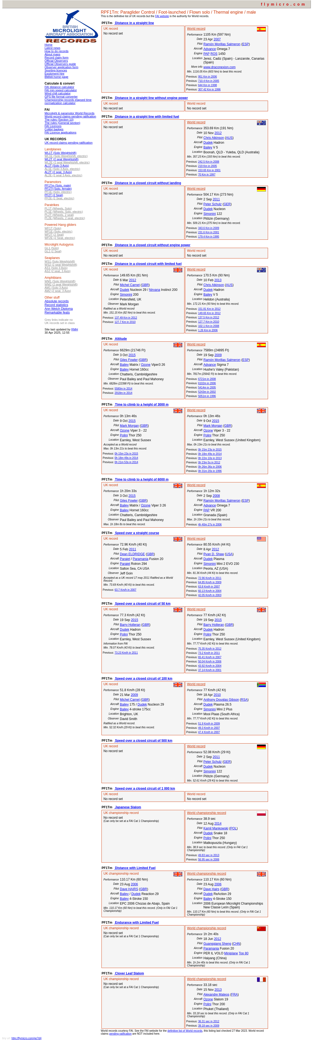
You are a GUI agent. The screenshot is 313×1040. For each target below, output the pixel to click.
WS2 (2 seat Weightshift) (61, 264)
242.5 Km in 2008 (208, 161)
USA (229, 554)
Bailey (207, 147)
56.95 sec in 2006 (208, 859)
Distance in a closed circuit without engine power (152, 245)
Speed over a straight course (136, 533)
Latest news (53, 47)
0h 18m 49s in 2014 (126, 457)
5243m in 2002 (207, 391)
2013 (217, 280)
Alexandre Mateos (216, 994)
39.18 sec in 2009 (208, 1025)
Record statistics (56, 305)
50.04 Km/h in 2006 (209, 661)
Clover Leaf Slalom (129, 973)
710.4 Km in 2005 (208, 80)
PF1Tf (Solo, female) (58, 188)
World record (196, 29)
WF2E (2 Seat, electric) (60, 237)
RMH (74, 329)
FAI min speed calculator (61, 90)
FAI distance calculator (59, 87)
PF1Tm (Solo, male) (58, 185)
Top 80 (243, 953)
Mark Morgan (129, 426)
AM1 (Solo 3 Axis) (56, 287)
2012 (218, 133)
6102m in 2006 (207, 383)
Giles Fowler (129, 360)
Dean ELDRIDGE (132, 554)
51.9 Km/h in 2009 (209, 723)
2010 (217, 695)
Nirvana (154, 290)
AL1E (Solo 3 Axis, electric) (62, 168)
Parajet (125, 559)
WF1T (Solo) (53, 228)
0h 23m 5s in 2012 (209, 462)
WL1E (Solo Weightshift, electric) (66, 156)
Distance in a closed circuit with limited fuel (148, 264)
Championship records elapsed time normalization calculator (68, 101)
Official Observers (56, 60)
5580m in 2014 (123, 388)
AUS (229, 138)
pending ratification (120, 1033)
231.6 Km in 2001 (208, 232)
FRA (234, 994)
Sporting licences (56, 70)
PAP (206, 54)
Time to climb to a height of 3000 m (141, 404)
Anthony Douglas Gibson (221, 700)
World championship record (206, 813)
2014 (217, 823)
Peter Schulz (212, 204)
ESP (245, 44)
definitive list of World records (184, 1030)
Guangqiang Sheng (217, 944)
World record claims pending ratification (70, 116)
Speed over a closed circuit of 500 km (143, 740)
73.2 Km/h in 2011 (209, 653)
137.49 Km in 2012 (126, 317)
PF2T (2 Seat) (54, 195)
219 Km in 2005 (207, 166)
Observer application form (61, 67)
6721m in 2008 (207, 379)
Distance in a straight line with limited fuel (146, 117)
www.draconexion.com (219, 67)
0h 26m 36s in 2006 (210, 466)
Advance (209, 49)
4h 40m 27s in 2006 (210, 524)
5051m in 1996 (207, 396)
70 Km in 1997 (207, 174)
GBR (145, 285)
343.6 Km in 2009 (208, 228)
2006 (134, 884)
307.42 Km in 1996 (209, 89)
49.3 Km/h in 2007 (209, 727)
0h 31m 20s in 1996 (210, 471)
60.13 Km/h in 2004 (209, 590)
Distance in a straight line (134, 23)
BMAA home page (57, 76)
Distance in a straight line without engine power (151, 98)
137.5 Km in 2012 (208, 317)
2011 (216, 199)
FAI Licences (53, 126)
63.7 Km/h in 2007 (125, 589)
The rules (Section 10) (59, 119)
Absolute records (57, 301)
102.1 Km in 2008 (208, 326)
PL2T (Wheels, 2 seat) (59, 214)
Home (48, 44)
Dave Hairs (211, 889)
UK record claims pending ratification (69, 142)
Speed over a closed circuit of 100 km (143, 678)
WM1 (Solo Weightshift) (60, 281)
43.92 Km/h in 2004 (209, 665)
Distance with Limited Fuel (135, 868)
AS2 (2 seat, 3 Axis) (58, 271)
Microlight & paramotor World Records (70, 113)
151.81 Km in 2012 (209, 308)
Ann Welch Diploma (59, 309)
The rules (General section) (62, 122)
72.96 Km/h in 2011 (209, 578)
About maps (53, 54)
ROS (213, 54)
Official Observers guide (60, 64)
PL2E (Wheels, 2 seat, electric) (65, 218)
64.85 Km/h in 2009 (209, 582)
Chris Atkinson (213, 138)
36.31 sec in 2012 (208, 1021)
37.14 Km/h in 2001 (209, 670)
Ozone (145, 365)
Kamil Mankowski (215, 828)
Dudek (208, 142)
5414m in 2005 (207, 387)
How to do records (57, 51)
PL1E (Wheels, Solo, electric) (64, 211)
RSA (244, 700)
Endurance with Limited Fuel (136, 922)
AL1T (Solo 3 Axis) (57, 165)
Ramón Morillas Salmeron (221, 44)
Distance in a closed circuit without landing (147, 183)
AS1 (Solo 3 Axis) (56, 267)
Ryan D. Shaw (213, 554)
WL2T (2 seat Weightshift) (62, 159)
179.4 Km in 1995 (208, 236)
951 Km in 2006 (207, 76)
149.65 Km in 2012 (209, 313)
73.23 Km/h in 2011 (126, 652)
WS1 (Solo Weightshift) (60, 261)
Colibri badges (54, 129)
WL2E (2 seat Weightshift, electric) (67, 162)
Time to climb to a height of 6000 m (141, 479)
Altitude (120, 339)
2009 (218, 355)
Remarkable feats (57, 312)
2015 (132, 355)
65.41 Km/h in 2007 (209, 657)
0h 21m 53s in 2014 (126, 462)
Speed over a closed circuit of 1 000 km (144, 788)
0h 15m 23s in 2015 (126, 453)
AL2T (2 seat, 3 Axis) (58, 172)
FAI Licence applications (61, 132)
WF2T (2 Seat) (54, 234)
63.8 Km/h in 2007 (209, 586)
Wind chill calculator (58, 93)
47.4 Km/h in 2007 (209, 732)
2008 (216, 496)
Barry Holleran (130, 625)
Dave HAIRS (129, 889)
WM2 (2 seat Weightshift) (61, 284)
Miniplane (231, 953)
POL (233, 828)
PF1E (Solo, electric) (58, 191)
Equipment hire (55, 73)
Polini (124, 435)
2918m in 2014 (123, 392)
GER (227, 204)
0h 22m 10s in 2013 (210, 458)
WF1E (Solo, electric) (59, 231)
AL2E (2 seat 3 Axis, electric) (63, 175)
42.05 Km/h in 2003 (209, 595)
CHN (236, 944)
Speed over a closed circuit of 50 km (142, 603)
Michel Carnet (130, 285)
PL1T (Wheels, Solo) (58, 208)
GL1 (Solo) (52, 248)
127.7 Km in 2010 (125, 322)
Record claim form (57, 57)
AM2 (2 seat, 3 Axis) (58, 290)
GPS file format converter (61, 96)
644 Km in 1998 (207, 85)
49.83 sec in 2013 (208, 855)
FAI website (162, 16)
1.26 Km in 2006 (208, 330)
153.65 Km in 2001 (209, 170)
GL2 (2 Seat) (53, 251)
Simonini (209, 214)
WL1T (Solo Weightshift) (61, 152)
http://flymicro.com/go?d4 (27, 1038)
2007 (217, 39)
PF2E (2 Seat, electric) (59, 198)
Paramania (140, 559)
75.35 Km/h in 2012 (209, 648)
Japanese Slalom (127, 807)
